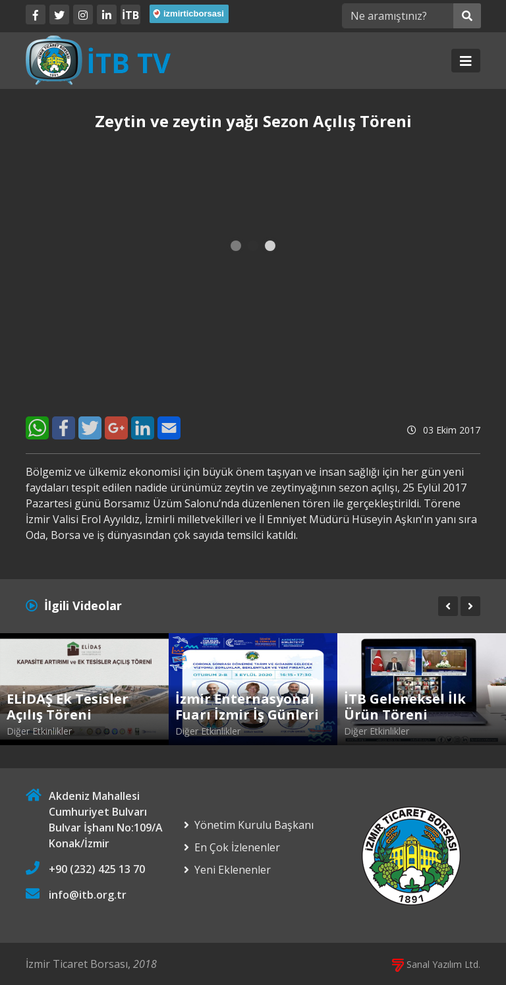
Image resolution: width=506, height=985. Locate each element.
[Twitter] (59, 14)
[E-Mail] (169, 427)
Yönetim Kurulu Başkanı (254, 825)
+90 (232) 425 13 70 (97, 869)
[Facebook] (35, 14)
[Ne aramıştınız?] (397, 15)
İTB (130, 15)
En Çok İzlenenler (237, 847)
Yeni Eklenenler (232, 869)
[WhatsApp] (37, 427)
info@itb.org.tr (87, 894)
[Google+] (116, 427)
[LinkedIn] (107, 14)
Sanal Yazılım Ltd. (436, 964)
